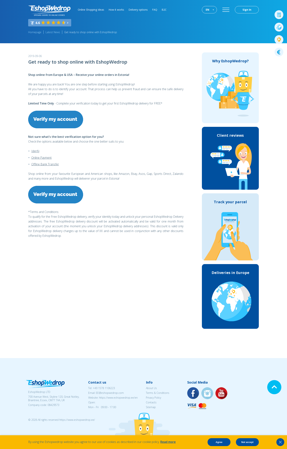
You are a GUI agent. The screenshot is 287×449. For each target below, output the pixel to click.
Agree (219, 442)
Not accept (247, 442)
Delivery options (138, 9)
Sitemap (151, 407)
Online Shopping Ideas (91, 9)
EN (207, 9)
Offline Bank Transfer (45, 164)
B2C (164, 9)
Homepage (34, 32)
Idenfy (35, 151)
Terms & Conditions (157, 393)
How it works (116, 9)
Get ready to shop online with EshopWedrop (90, 32)
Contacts (151, 402)
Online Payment (41, 158)
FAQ (154, 9)
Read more (168, 442)
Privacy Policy (153, 397)
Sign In (247, 9)
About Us (151, 388)
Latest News (53, 32)
